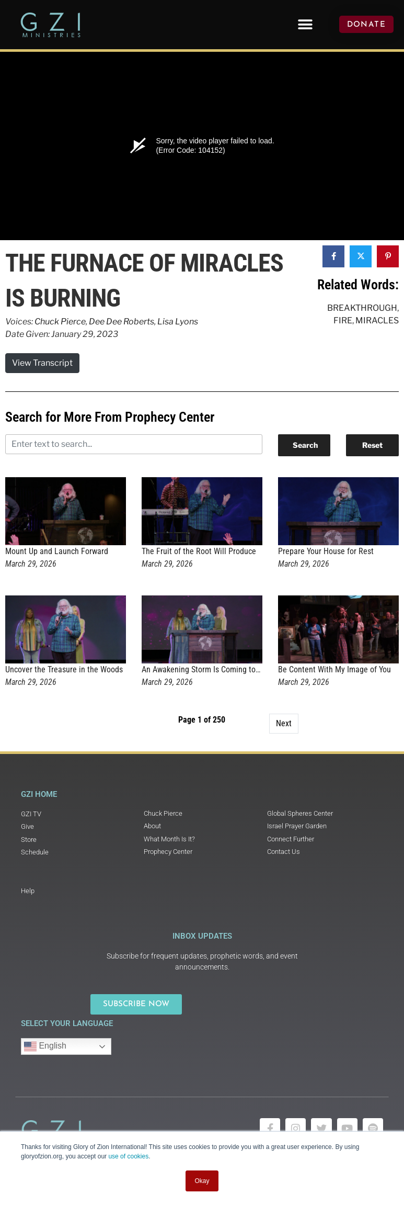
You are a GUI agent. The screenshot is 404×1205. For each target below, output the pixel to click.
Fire (342, 320)
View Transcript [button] (42, 363)
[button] (305, 24)
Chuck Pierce (60, 321)
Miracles (377, 320)
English (45, 1046)
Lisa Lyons (177, 321)
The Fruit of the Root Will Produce (199, 551)
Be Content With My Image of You (334, 669)
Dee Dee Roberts (121, 321)
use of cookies (128, 1156)
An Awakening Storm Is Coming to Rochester (217, 669)
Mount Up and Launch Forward (56, 551)
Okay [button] (201, 1181)
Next (284, 723)
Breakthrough (362, 308)
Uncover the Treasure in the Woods (64, 669)
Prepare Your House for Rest (326, 551)
